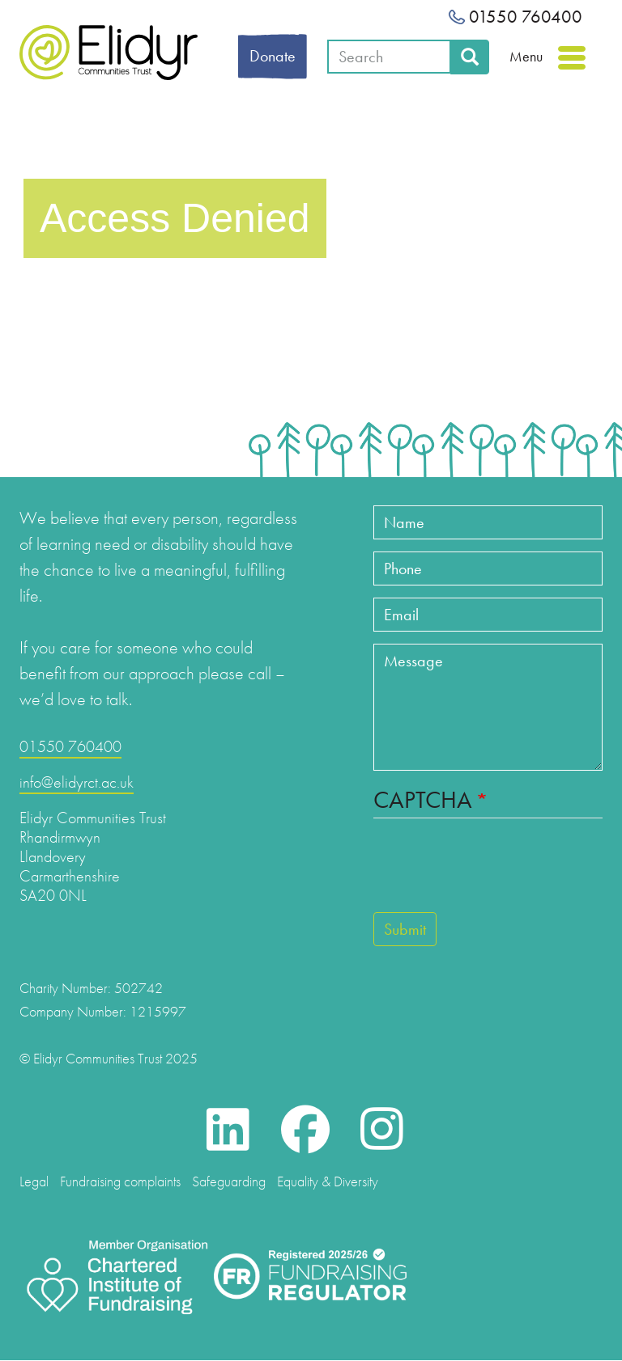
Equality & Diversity (327, 1181)
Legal (34, 1181)
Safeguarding (229, 1181)
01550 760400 (515, 16)
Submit (405, 929)
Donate (272, 55)
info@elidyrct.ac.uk (76, 782)
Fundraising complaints (120, 1181)
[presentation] (496, 872)
